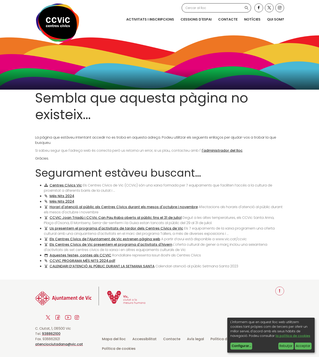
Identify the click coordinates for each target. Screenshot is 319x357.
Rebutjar (285, 346)
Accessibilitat (144, 338)
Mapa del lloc (114, 338)
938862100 (51, 333)
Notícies (252, 19)
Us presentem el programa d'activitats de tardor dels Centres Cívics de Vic (116, 228)
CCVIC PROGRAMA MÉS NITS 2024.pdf (82, 260)
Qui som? (275, 19)
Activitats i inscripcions (150, 19)
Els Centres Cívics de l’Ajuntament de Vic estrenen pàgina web (105, 239)
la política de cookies (293, 336)
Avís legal (195, 338)
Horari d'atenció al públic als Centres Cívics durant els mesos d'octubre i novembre (124, 206)
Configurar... (241, 346)
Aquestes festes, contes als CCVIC (80, 255)
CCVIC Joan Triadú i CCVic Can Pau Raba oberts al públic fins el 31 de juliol (116, 217)
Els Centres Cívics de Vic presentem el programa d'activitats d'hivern (111, 244)
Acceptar (303, 346)
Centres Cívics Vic (66, 185)
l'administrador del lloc (222, 150)
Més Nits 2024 (62, 196)
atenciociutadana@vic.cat (59, 344)
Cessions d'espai (196, 19)
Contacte (228, 19)
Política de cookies (119, 348)
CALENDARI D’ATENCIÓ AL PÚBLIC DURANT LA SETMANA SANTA (102, 266)
